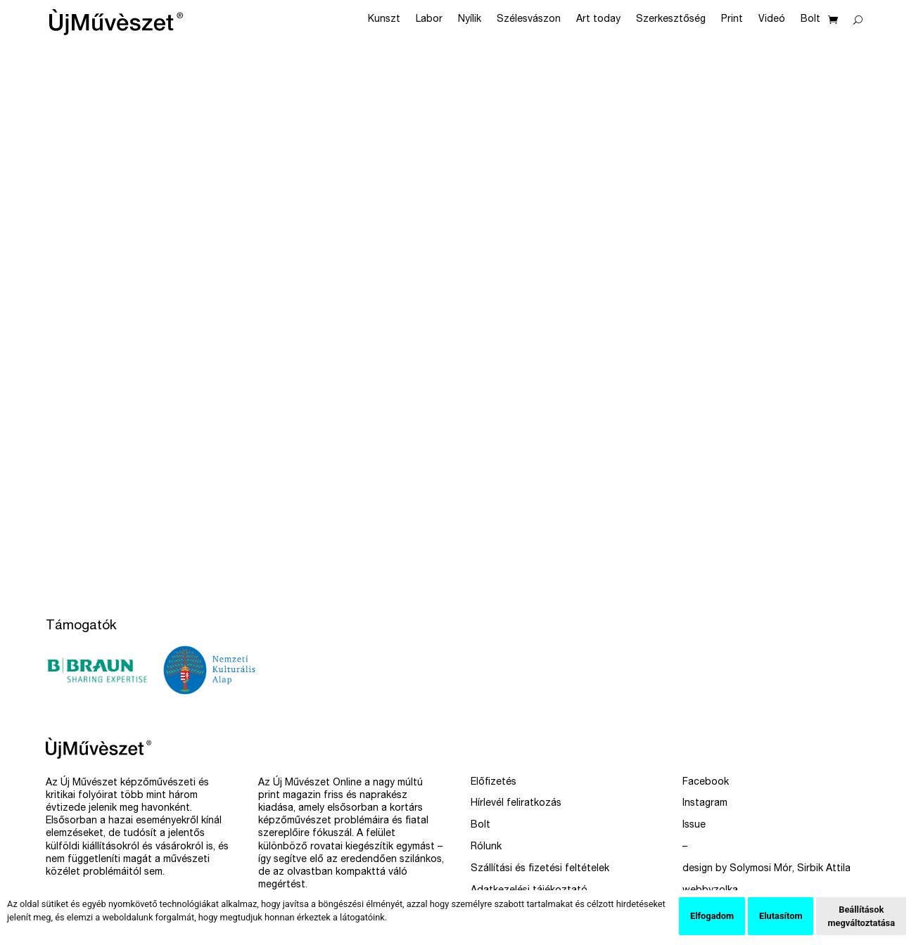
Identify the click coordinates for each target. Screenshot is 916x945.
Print (732, 20)
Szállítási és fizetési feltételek (540, 869)
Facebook (705, 783)
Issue (694, 825)
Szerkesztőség (671, 20)
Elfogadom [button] (712, 916)
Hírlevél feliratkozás (516, 804)
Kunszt (384, 20)
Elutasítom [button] (780, 916)
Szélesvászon (529, 20)
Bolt (810, 20)
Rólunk (486, 847)
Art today (598, 20)
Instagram (704, 804)
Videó (771, 20)
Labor (429, 20)
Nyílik (469, 20)
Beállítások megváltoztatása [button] (861, 916)
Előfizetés (493, 783)
